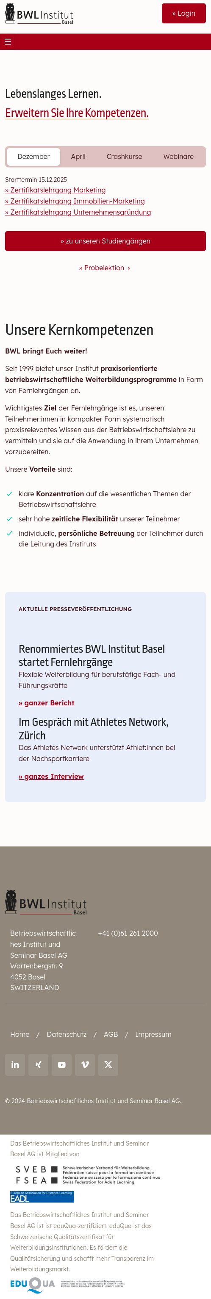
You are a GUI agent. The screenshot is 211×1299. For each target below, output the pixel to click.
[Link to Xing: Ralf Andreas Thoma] (38, 1065)
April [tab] (78, 156)
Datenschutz (66, 1034)
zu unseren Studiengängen (108, 241)
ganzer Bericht (50, 703)
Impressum (153, 1034)
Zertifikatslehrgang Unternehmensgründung (80, 212)
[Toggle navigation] (8, 42)
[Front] (39, 12)
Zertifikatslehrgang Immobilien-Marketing (77, 201)
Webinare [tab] (178, 156)
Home (19, 1034)
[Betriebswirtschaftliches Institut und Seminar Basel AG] (45, 901)
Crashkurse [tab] (124, 156)
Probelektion (108, 267)
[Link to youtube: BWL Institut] (62, 1065)
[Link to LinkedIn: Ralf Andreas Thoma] (15, 1065)
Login (186, 13)
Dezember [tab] (33, 156)
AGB (111, 1034)
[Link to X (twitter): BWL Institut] (108, 1065)
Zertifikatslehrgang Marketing (58, 190)
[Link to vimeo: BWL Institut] (85, 1065)
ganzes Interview (54, 776)
